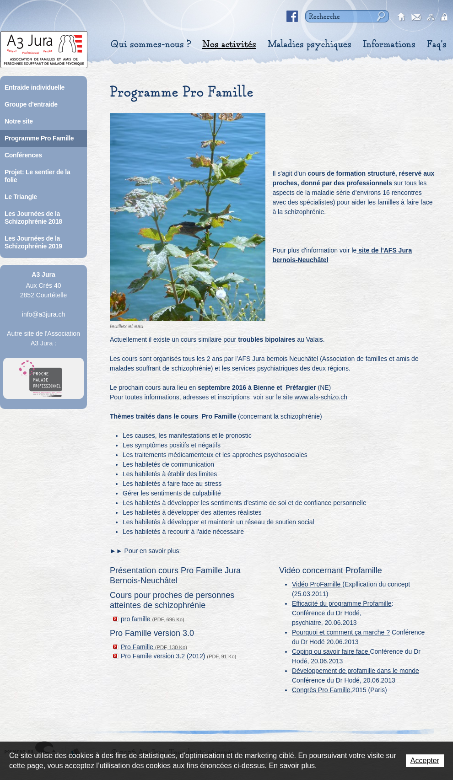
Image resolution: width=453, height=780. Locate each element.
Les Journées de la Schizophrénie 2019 (33, 242)
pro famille (152, 619)
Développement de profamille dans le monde (355, 670)
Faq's (437, 44)
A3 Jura (44, 47)
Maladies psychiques (309, 44)
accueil (402, 17)
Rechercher (380, 16)
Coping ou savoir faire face (331, 651)
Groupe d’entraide (31, 104)
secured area (446, 17)
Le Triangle (21, 196)
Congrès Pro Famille (321, 690)
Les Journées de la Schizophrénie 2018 (33, 217)
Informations (389, 44)
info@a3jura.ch (43, 314)
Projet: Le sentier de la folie (37, 175)
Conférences (23, 155)
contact (416, 17)
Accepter (424, 760)
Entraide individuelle (35, 87)
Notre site (19, 121)
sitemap (431, 17)
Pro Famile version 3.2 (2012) (178, 656)
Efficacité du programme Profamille (342, 603)
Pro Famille (154, 647)
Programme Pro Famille (39, 138)
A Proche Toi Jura (43, 378)
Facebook (292, 16)
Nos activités (229, 44)
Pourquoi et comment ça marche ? (341, 632)
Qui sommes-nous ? (151, 44)
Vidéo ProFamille (317, 584)
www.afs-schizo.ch (320, 397)
